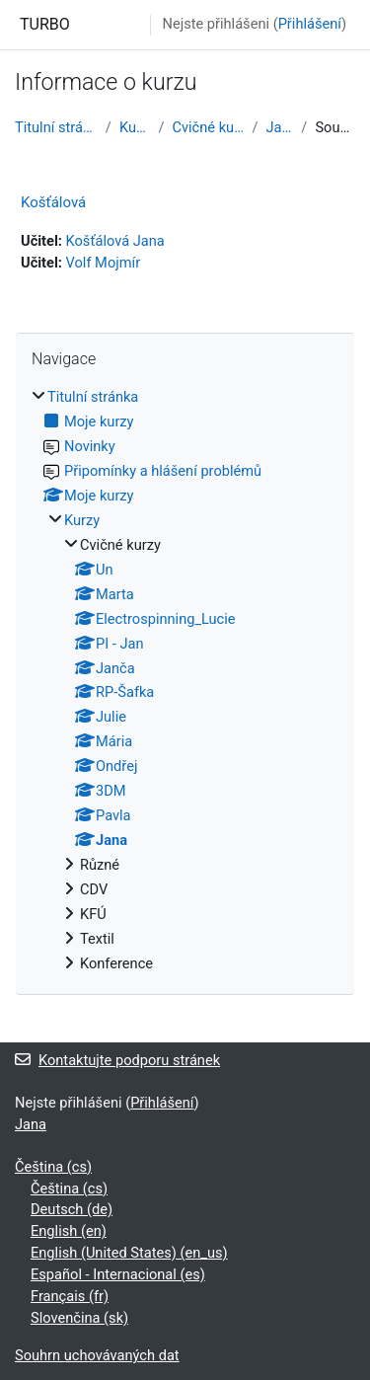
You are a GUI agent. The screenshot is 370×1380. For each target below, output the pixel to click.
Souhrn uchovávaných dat (97, 1355)
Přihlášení (309, 24)
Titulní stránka (56, 127)
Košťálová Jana (115, 241)
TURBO (45, 24)
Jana (280, 127)
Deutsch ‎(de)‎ (71, 1209)
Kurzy (135, 127)
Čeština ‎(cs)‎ (53, 1167)
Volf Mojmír (103, 262)
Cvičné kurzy (208, 127)
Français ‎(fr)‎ (70, 1296)
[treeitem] (185, 681)
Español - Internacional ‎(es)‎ (118, 1274)
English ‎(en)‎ (69, 1231)
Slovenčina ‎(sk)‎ (79, 1318)
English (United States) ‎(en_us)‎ (129, 1253)
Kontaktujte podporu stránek (117, 1060)
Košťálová (53, 202)
